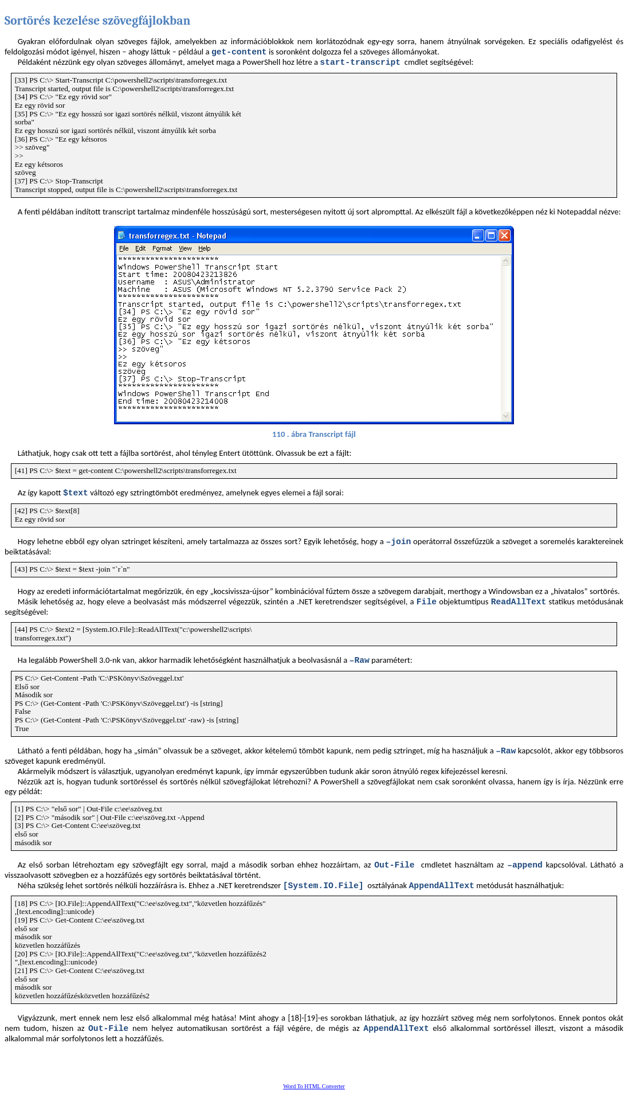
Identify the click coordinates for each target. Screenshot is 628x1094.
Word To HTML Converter (314, 1086)
